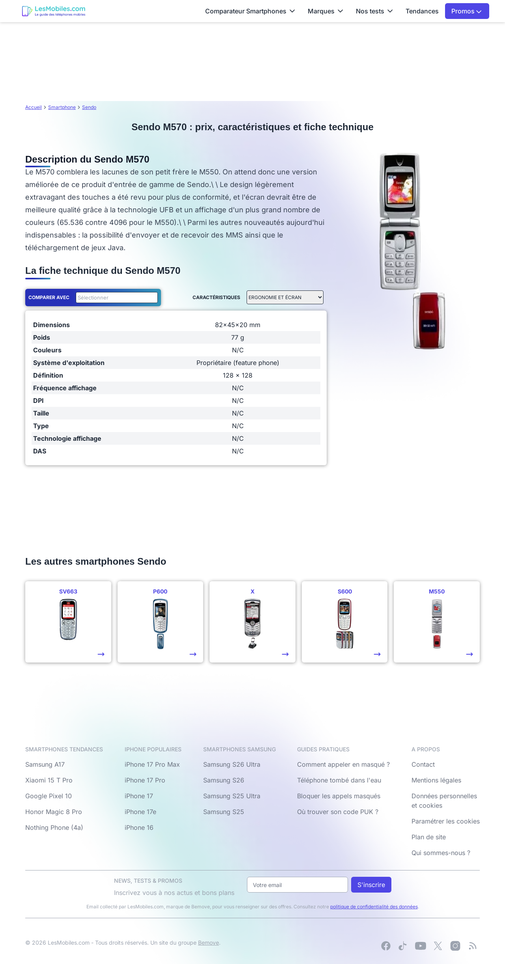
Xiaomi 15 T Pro (49, 780)
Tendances (422, 11)
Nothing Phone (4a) (54, 827)
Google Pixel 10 (48, 796)
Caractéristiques (216, 297)
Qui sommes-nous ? (440, 853)
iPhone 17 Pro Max (152, 764)
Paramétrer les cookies (445, 821)
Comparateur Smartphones (250, 11)
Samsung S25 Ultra (231, 796)
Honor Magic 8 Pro (53, 812)
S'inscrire (371, 885)
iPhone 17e (140, 812)
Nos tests (374, 11)
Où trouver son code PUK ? (337, 812)
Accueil (33, 107)
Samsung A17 (45, 764)
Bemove (208, 942)
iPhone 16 (139, 827)
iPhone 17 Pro (145, 780)
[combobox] (115, 297)
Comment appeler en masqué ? (343, 764)
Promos (466, 11)
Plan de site (428, 837)
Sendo (89, 107)
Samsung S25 (223, 812)
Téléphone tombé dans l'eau (339, 780)
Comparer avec (48, 297)
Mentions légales (436, 780)
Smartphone (62, 107)
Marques (325, 11)
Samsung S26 (223, 780)
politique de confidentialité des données (374, 907)
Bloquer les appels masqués (338, 796)
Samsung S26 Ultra (231, 764)
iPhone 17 (139, 796)
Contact (423, 764)
